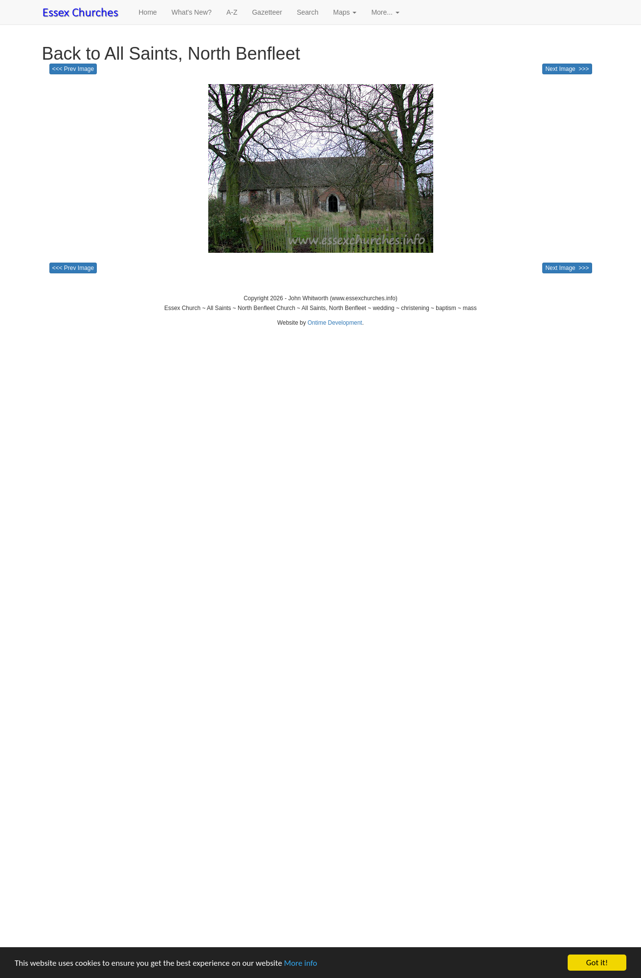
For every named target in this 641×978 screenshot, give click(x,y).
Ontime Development (335, 322)
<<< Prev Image (73, 69)
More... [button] (385, 12)
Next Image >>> (567, 69)
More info (300, 963)
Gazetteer (267, 12)
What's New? (192, 12)
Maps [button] (344, 12)
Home (148, 12)
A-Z (232, 12)
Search (307, 12)
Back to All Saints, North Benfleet (171, 54)
